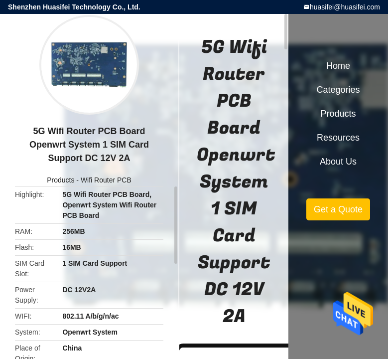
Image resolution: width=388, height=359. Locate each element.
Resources (338, 138)
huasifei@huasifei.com (345, 7)
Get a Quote (338, 209)
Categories (338, 90)
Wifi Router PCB (106, 180)
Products (60, 180)
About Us (338, 162)
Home (338, 66)
